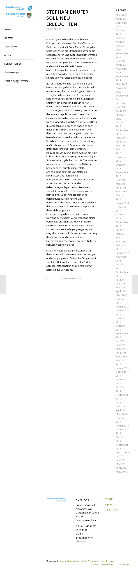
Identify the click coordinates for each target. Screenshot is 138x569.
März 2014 (121, 414)
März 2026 (121, 15)
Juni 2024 (120, 38)
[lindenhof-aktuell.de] (19, 12)
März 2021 (121, 84)
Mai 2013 (120, 464)
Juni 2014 (120, 406)
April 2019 (121, 141)
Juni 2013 (120, 460)
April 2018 (121, 187)
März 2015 (121, 356)
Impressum (111, 504)
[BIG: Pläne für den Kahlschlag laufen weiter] (3, 284)
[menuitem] (19, 29)
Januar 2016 (122, 306)
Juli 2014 (120, 402)
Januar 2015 (122, 368)
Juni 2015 (120, 345)
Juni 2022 (120, 61)
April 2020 (121, 111)
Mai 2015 (120, 348)
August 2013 (122, 452)
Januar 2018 (122, 203)
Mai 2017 (120, 237)
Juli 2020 (120, 103)
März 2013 (121, 471)
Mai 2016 (120, 287)
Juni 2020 (120, 107)
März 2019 (121, 145)
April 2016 (121, 291)
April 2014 (121, 410)
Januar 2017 (122, 253)
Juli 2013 (120, 456)
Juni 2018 (120, 180)
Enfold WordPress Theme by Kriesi (97, 561)
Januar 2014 (122, 425)
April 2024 (121, 41)
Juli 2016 (120, 279)
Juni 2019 (120, 137)
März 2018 (121, 191)
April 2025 (121, 18)
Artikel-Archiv (53, 29)
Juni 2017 (120, 233)
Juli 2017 (120, 229)
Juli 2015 (120, 341)
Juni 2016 (120, 283)
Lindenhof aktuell (76, 278)
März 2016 (121, 295)
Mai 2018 (120, 183)
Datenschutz (112, 509)
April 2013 (121, 467)
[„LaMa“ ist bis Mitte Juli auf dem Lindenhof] (135, 284)
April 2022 (121, 64)
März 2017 (121, 241)
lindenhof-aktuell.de (69, 561)
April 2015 (121, 352)
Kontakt (109, 498)
